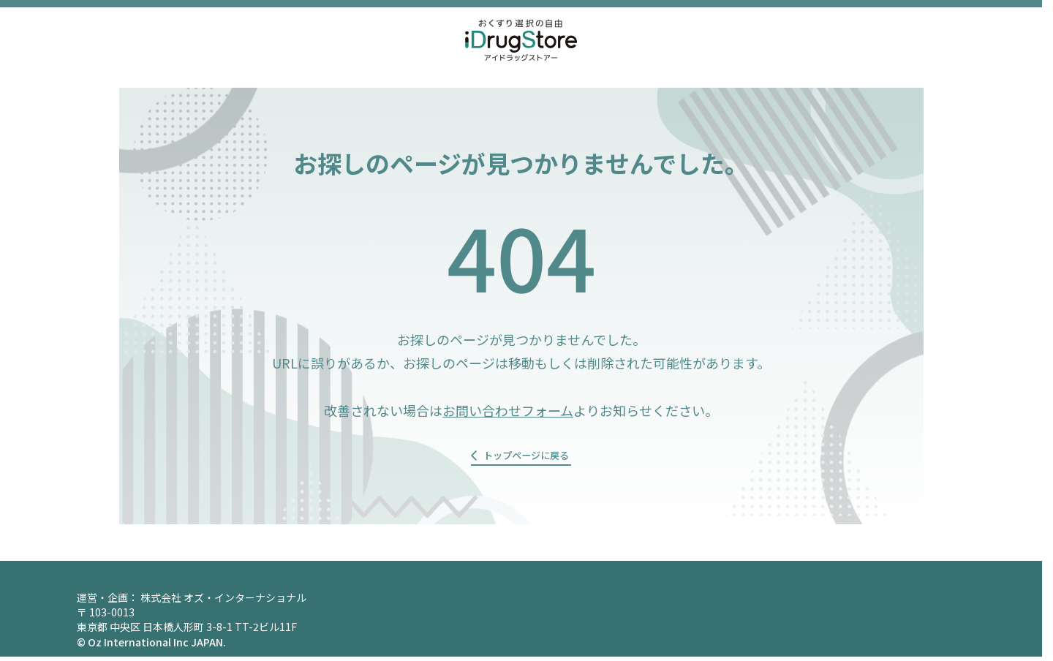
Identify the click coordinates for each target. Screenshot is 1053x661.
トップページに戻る (526, 458)
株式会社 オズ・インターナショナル (223, 601)
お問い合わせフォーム (507, 410)
